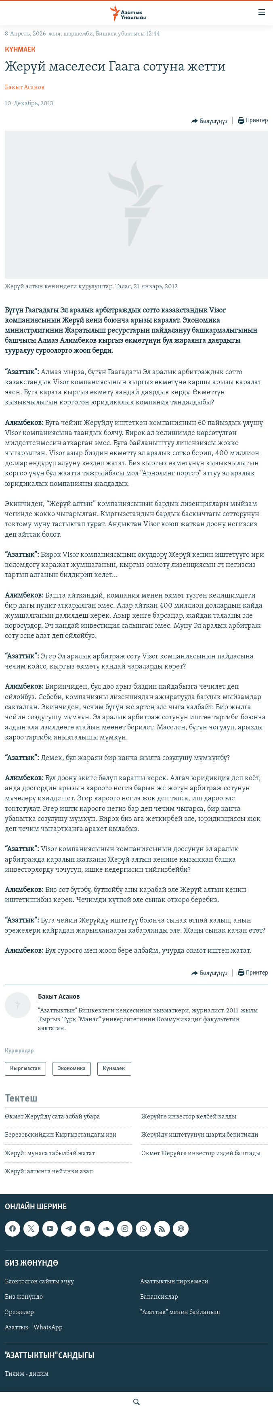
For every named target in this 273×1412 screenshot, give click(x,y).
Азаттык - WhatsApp (34, 1328)
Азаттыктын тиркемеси (174, 1282)
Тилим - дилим (26, 1374)
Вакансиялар (159, 1297)
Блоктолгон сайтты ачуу (39, 1282)
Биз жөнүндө (24, 1297)
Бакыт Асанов (24, 87)
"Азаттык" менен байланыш (180, 1312)
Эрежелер (19, 1312)
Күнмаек (21, 50)
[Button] (209, 121)
